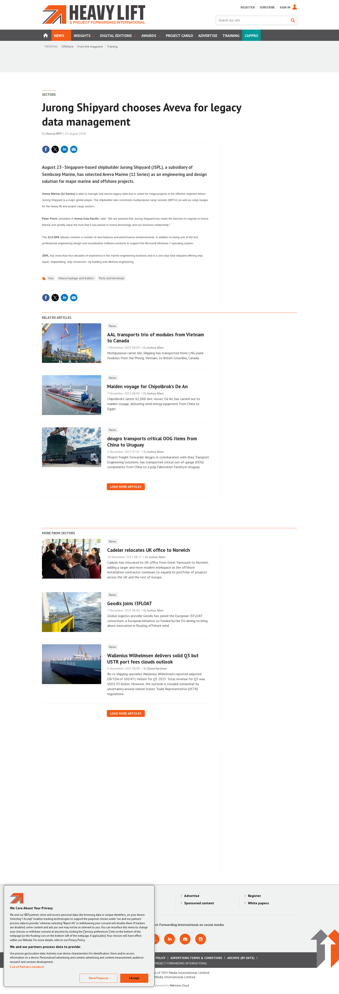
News (112, 326)
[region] (79, 936)
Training (112, 46)
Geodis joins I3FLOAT (129, 603)
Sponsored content (199, 903)
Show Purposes (98, 978)
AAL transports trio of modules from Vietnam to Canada (155, 337)
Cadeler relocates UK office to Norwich (148, 550)
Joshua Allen (155, 347)
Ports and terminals (111, 278)
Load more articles (125, 487)
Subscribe (267, 7)
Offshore (68, 46)
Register (248, 7)
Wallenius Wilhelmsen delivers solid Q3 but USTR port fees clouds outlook (152, 658)
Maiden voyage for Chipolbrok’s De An (147, 386)
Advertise (191, 895)
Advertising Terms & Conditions (196, 958)
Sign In (285, 7)
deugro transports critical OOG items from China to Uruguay (152, 441)
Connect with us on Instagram (200, 939)
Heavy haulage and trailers (76, 278)
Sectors (49, 94)
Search (292, 20)
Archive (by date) (240, 958)
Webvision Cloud (179, 985)
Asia (50, 278)
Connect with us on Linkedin (169, 939)
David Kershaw (157, 668)
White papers (258, 903)
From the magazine (90, 46)
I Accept (134, 978)
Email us (185, 939)
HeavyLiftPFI (54, 134)
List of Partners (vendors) (27, 967)
